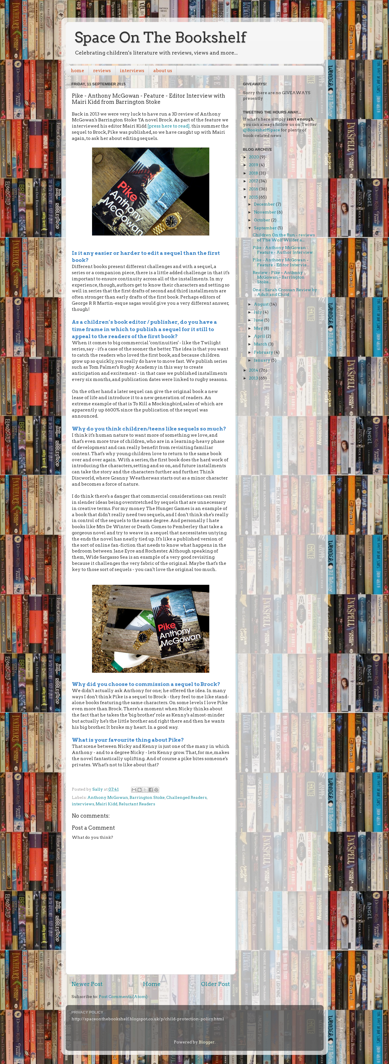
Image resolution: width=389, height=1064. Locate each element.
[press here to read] (168, 126)
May (259, 328)
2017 (254, 181)
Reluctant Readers (137, 804)
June (259, 320)
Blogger (207, 1042)
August (261, 304)
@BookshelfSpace (261, 130)
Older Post (215, 984)
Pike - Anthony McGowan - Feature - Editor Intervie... (281, 262)
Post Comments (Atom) (123, 996)
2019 (254, 164)
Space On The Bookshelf (160, 37)
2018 (254, 173)
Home (152, 984)
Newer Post (87, 984)
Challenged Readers (186, 797)
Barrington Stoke (147, 797)
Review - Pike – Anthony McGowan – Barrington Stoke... (279, 277)
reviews (102, 70)
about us (162, 70)
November (265, 212)
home (77, 70)
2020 (254, 157)
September (266, 228)
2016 (254, 189)
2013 (254, 378)
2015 (254, 197)
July (258, 312)
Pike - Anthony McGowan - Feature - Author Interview (283, 250)
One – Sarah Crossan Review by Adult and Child (285, 292)
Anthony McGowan (107, 797)
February (264, 352)
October (262, 220)
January (262, 360)
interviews (132, 70)
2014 (254, 370)
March (261, 344)
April (260, 336)
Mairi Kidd (106, 804)
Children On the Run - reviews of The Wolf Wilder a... (284, 237)
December (265, 204)
